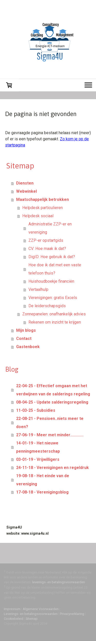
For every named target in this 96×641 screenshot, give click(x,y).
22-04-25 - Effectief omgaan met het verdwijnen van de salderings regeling (53, 389)
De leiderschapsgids (47, 305)
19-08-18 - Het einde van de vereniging (42, 479)
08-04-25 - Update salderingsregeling (52, 402)
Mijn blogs (26, 330)
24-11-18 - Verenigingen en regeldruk (52, 467)
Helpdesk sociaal (38, 215)
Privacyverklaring (72, 614)
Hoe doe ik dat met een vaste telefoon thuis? (54, 269)
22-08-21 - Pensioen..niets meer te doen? (49, 422)
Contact (23, 338)
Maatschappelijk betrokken (42, 199)
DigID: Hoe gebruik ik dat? (51, 256)
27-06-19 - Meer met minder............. (49, 434)
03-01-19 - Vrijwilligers (37, 459)
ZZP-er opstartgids (45, 240)
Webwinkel (26, 191)
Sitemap (32, 619)
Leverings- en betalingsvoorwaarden (31, 614)
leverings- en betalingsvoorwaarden (58, 582)
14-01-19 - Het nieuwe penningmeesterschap (38, 447)
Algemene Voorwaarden (41, 609)
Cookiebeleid (13, 619)
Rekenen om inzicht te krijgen (54, 322)
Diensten (25, 183)
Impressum (12, 609)
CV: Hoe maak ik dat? (47, 248)
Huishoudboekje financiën (51, 281)
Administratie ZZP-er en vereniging (50, 228)
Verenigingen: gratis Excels (52, 297)
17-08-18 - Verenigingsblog (42, 492)
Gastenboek (28, 346)
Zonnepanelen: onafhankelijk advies (54, 314)
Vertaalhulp (38, 289)
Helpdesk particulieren (42, 207)
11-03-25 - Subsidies (35, 410)
